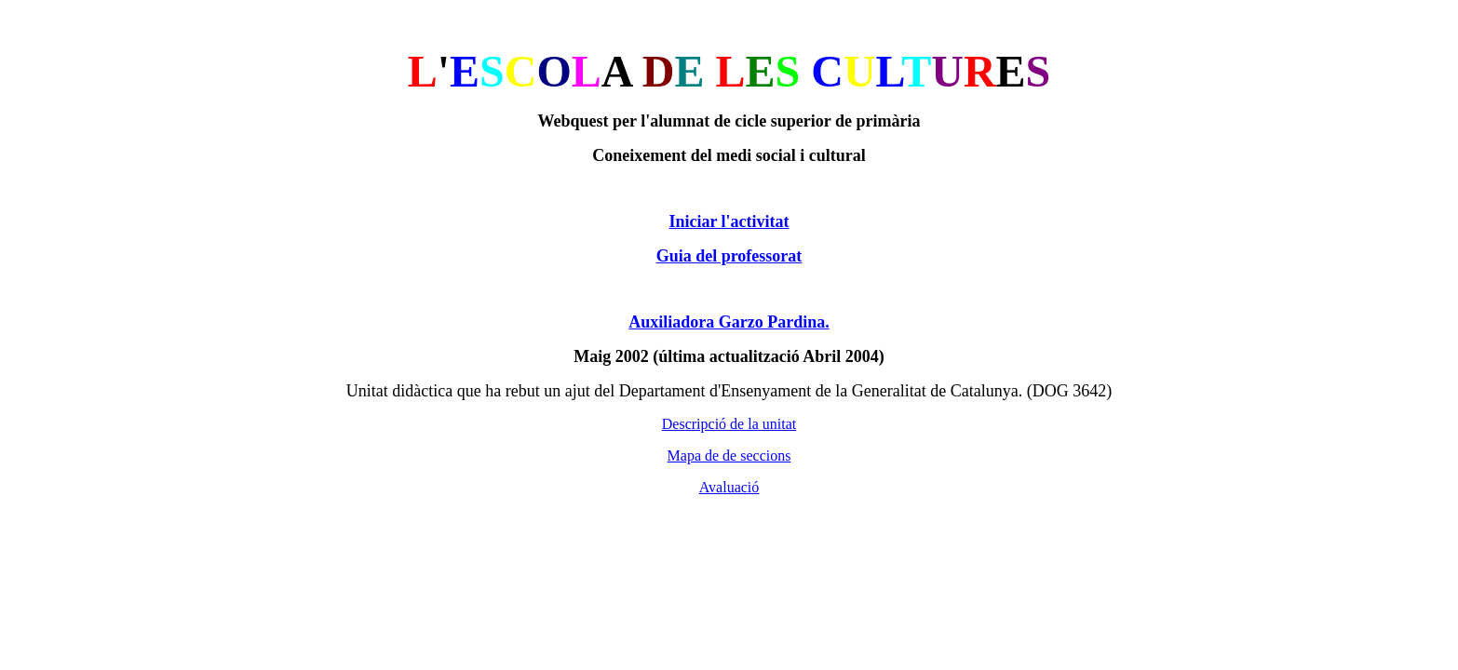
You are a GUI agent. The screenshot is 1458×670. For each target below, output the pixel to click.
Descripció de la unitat (729, 424)
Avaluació (729, 487)
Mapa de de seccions (729, 455)
